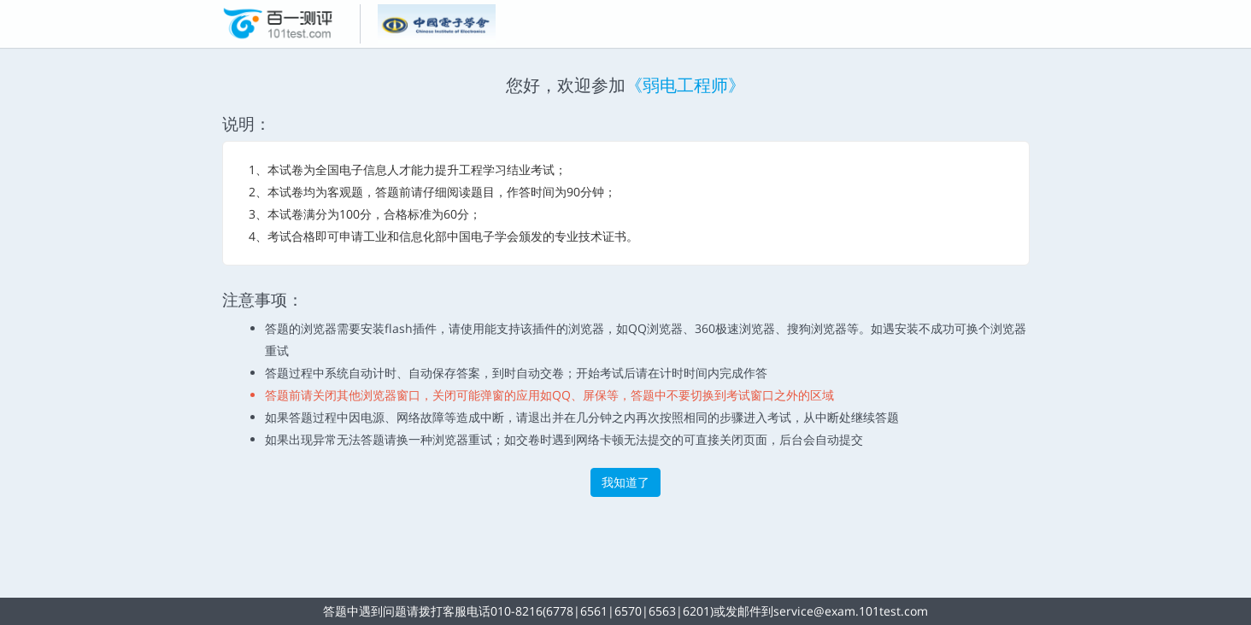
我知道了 (625, 482)
